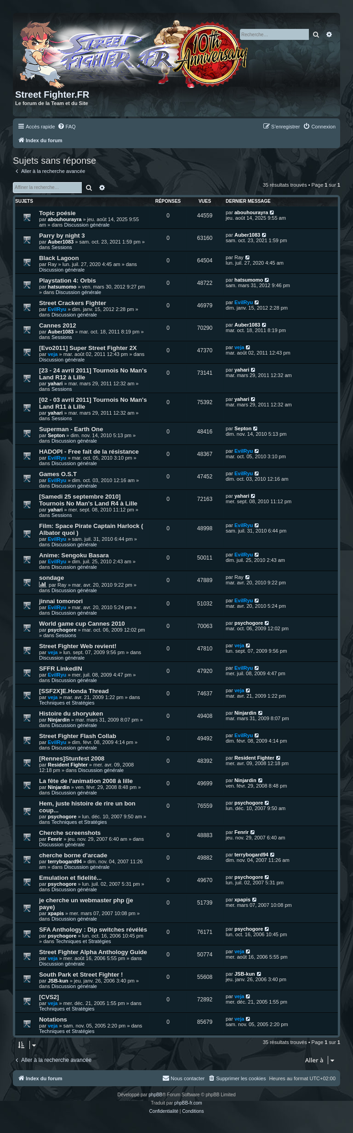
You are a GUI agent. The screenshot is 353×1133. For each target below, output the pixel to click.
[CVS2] (49, 997)
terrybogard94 (65, 861)
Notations (53, 1019)
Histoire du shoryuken (71, 713)
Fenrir (55, 839)
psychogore (62, 630)
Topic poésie (57, 213)
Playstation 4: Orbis (67, 280)
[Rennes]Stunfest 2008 (71, 758)
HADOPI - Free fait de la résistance (89, 451)
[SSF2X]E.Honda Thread (74, 691)
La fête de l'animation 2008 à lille (86, 781)
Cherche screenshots (70, 832)
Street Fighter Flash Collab (77, 736)
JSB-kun (58, 980)
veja (52, 354)
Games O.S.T (58, 474)
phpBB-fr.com (188, 1102)
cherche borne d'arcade (73, 855)
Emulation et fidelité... (70, 877)
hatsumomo (62, 286)
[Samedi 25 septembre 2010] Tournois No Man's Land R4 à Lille (88, 500)
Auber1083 (61, 241)
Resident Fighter (68, 764)
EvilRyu (57, 309)
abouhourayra (64, 219)
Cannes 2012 (57, 325)
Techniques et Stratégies (66, 702)
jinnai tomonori (61, 601)
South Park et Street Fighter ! (81, 974)
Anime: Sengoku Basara (74, 555)
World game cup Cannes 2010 (82, 623)
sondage (51, 577)
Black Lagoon (59, 258)
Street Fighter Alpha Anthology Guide (93, 952)
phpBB (155, 1094)
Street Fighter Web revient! (77, 646)
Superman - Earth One (71, 429)
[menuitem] (66, 126)
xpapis (56, 913)
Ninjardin (59, 719)
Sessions (61, 247)
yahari (55, 383)
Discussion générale (86, 225)
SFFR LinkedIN (60, 668)
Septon (56, 435)
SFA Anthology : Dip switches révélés (93, 929)
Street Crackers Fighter (72, 303)
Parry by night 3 (62, 235)
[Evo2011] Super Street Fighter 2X (88, 347)
